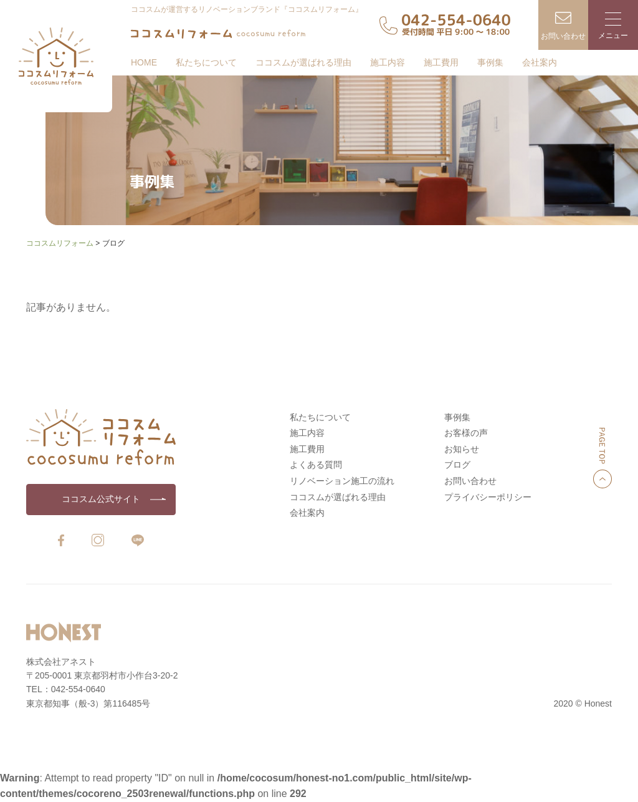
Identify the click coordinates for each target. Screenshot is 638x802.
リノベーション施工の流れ (342, 481)
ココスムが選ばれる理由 (303, 62)
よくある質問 (316, 465)
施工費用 (441, 62)
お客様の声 (466, 433)
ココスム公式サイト (101, 499)
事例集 (490, 62)
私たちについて (206, 62)
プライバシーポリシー (487, 497)
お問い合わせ (470, 481)
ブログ (457, 465)
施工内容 (387, 62)
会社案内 (539, 62)
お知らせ (461, 449)
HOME (144, 62)
